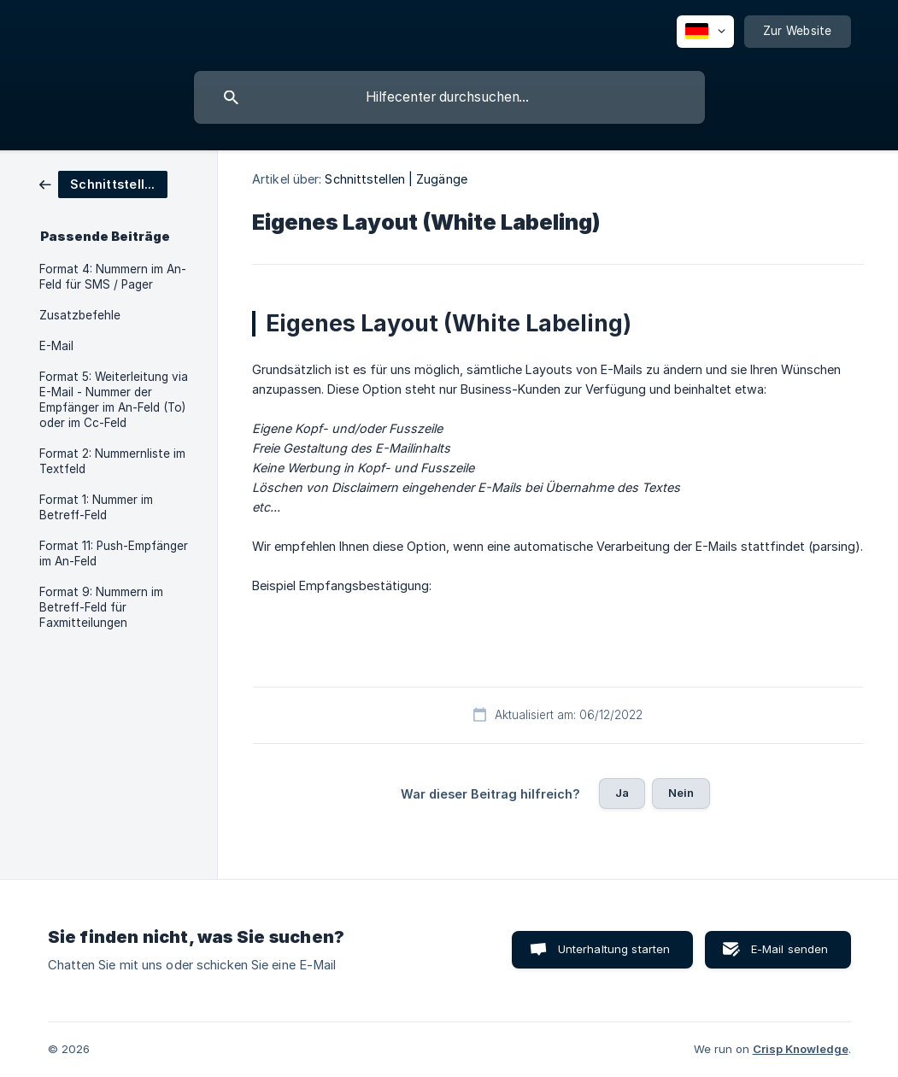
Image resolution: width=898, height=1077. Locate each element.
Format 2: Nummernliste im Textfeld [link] (112, 461)
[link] (103, 183)
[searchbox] (449, 97)
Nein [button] (681, 792)
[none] (705, 31)
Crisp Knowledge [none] (800, 1049)
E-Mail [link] (56, 346)
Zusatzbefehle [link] (79, 315)
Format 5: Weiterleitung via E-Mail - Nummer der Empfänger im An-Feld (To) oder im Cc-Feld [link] (113, 400)
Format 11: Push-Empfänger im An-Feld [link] (113, 553)
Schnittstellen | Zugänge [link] (396, 179)
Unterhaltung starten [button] (614, 949)
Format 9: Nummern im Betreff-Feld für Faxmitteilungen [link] (101, 607)
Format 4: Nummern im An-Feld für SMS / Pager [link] (112, 276)
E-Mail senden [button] (790, 949)
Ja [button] (622, 792)
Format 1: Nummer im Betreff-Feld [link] (96, 507)
